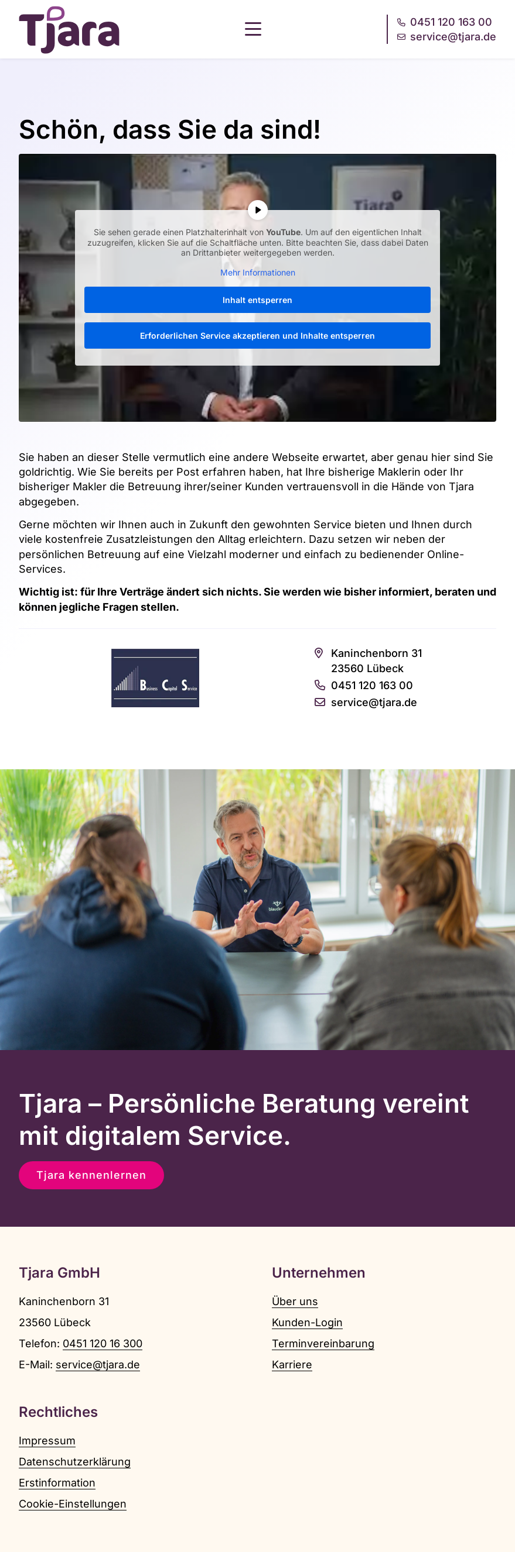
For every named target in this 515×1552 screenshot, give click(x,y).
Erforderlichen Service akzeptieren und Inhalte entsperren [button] (257, 335)
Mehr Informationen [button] (257, 272)
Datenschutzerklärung (75, 1461)
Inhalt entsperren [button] (257, 300)
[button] (253, 29)
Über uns (295, 1301)
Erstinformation (57, 1483)
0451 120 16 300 (102, 1343)
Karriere (292, 1364)
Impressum (47, 1440)
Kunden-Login (307, 1322)
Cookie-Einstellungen (73, 1504)
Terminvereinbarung (323, 1343)
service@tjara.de (98, 1364)
